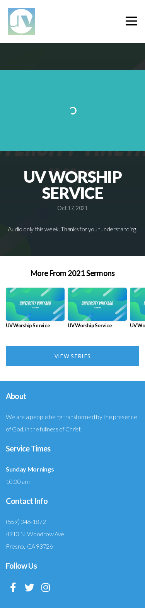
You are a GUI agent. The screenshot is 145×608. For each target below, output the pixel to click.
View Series (72, 356)
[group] (35, 311)
